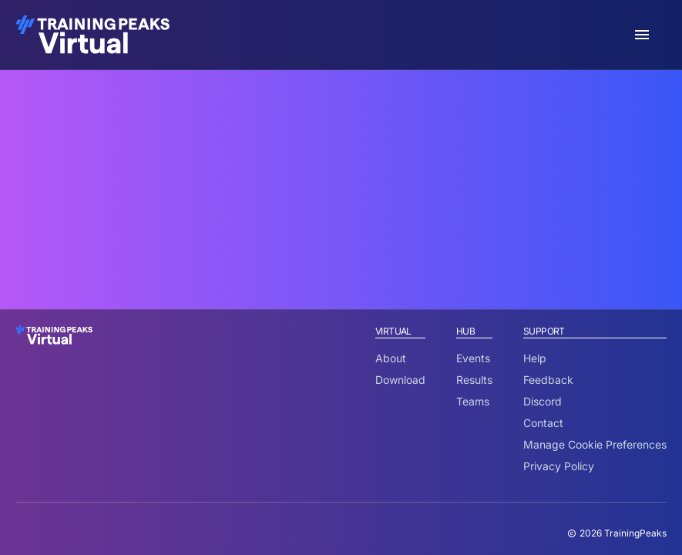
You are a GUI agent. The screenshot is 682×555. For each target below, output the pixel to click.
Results (474, 379)
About (390, 358)
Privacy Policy (558, 466)
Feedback (548, 379)
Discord (542, 401)
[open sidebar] (642, 34)
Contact (543, 422)
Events (473, 358)
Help (534, 358)
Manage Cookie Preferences (595, 444)
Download (400, 379)
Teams (472, 401)
